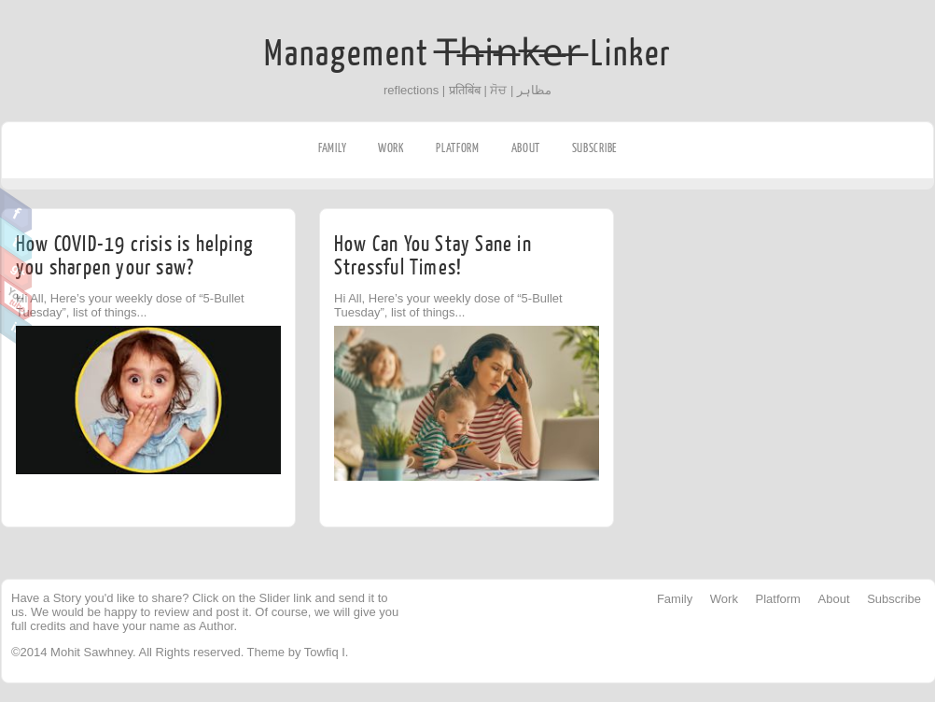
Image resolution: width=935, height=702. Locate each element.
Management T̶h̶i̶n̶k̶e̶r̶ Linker (468, 54)
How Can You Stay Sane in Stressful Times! (433, 255)
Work (391, 148)
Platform (458, 148)
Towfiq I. (326, 652)
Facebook (16, 211)
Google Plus (16, 269)
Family (332, 148)
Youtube (16, 297)
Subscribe (594, 148)
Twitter (16, 240)
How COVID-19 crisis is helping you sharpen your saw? (134, 255)
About (526, 148)
